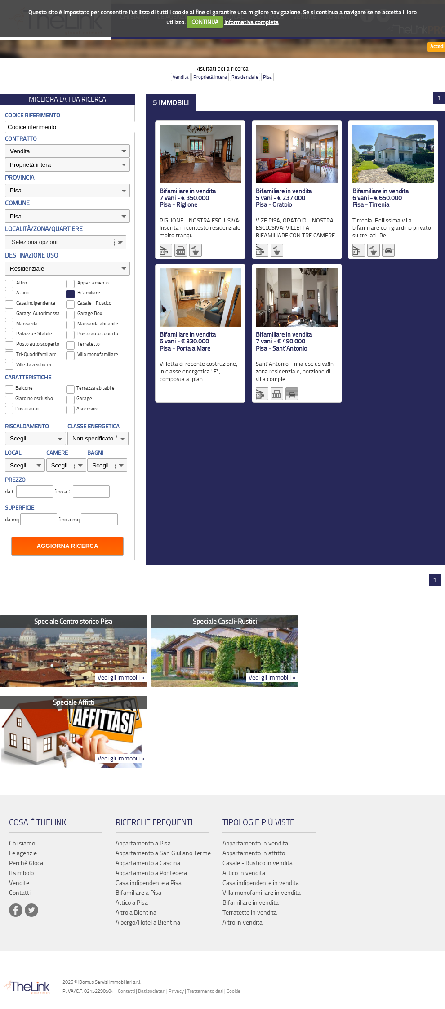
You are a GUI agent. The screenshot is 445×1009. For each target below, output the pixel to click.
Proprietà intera (210, 77)
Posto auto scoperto (37, 344)
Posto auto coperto (97, 334)
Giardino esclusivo (34, 398)
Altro (21, 283)
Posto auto (27, 409)
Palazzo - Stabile (34, 334)
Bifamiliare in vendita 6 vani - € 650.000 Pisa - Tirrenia (380, 198)
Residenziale (244, 77)
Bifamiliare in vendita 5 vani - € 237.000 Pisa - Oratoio (284, 198)
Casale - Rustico (94, 303)
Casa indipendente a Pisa (149, 883)
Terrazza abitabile (95, 388)
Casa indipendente (35, 303)
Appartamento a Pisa (143, 843)
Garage (84, 398)
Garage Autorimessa (38, 313)
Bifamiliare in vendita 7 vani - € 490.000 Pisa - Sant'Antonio (284, 341)
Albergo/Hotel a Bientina (148, 922)
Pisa (267, 77)
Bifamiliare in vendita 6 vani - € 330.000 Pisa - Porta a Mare (188, 341)
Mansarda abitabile (97, 324)
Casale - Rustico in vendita (257, 863)
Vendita (181, 77)
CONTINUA (204, 21)
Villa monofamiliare (97, 354)
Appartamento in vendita (255, 843)
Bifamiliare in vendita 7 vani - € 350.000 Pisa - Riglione (188, 198)
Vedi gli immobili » (121, 677)
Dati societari (151, 991)
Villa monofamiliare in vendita (261, 893)
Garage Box (89, 313)
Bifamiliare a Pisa (138, 893)
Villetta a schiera (33, 365)
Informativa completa (251, 21)
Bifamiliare (88, 293)
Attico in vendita (243, 873)
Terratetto (88, 344)
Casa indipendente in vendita (260, 883)
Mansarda (27, 324)
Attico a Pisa (132, 903)
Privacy (176, 991)
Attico (22, 293)
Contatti (126, 991)
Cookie (233, 991)
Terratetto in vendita (249, 912)
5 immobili (171, 102)
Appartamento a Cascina (148, 863)
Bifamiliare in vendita (250, 903)
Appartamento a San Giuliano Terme (163, 853)
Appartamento (93, 283)
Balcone (24, 388)
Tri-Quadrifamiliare (36, 354)
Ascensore (87, 409)
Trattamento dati (205, 991)
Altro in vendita (242, 922)
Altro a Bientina (136, 912)
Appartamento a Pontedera (151, 873)
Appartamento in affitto (253, 853)
